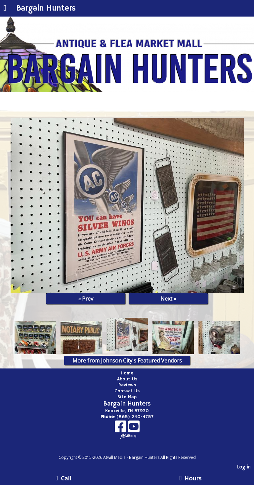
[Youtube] (134, 428)
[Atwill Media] (133, 450)
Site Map (127, 397)
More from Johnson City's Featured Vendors (127, 360)
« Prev (85, 298)
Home (127, 373)
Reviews (127, 385)
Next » (168, 298)
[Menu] (4, 8)
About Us (127, 379)
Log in (244, 467)
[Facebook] (121, 428)
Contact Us (127, 391)
